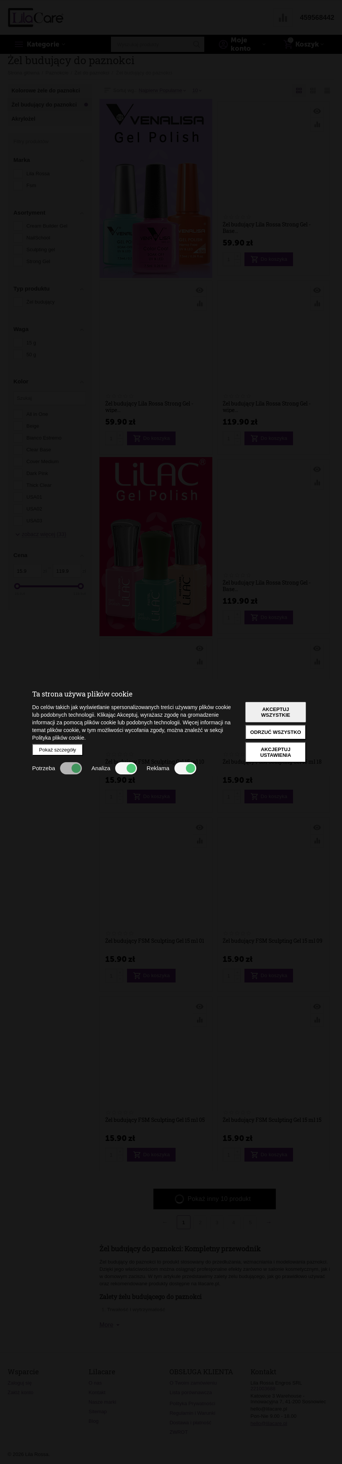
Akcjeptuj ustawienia (275, 752)
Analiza (114, 768)
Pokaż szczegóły (57, 750)
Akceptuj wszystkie (275, 712)
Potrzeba (57, 768)
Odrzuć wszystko (275, 732)
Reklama (171, 768)
